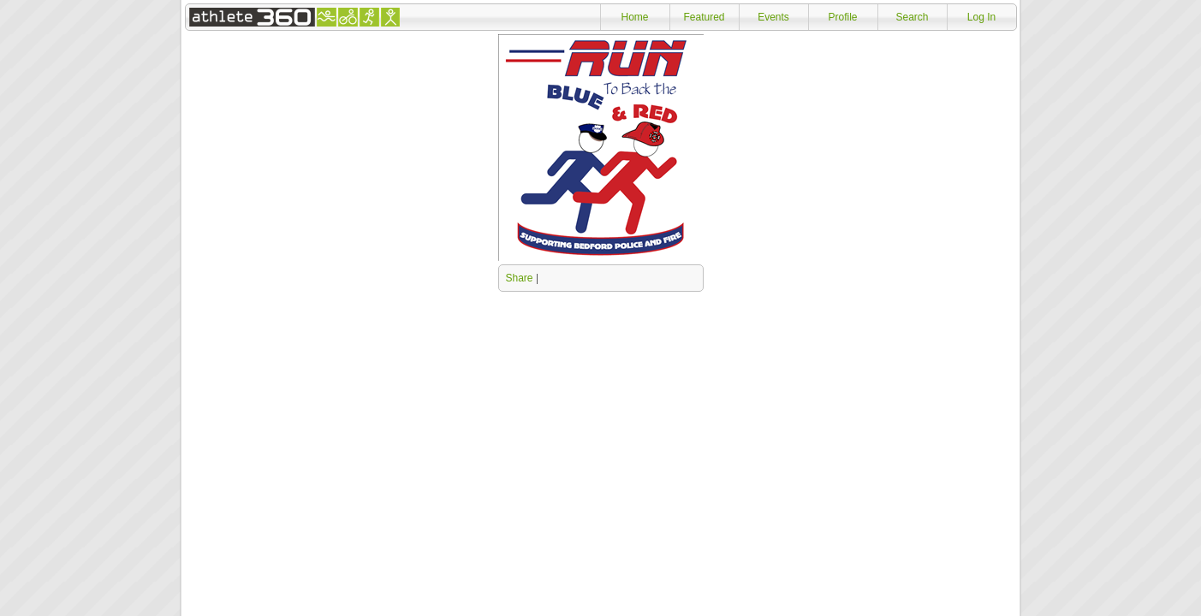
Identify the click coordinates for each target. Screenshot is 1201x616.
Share (519, 278)
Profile (842, 17)
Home (634, 17)
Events (773, 17)
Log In (981, 17)
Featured (703, 17)
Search (911, 17)
